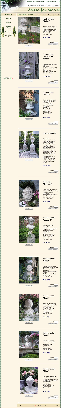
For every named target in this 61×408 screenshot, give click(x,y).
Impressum (48, 1)
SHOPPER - (8, 78)
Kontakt (41, 1)
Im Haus (8, 22)
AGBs (54, 1)
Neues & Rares (8, 27)
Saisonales (8, 32)
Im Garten (8, 18)
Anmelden (35, 1)
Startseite (29, 1)
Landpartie (8, 36)
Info (58, 1)
